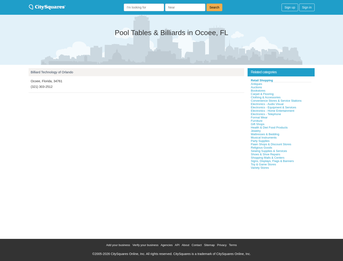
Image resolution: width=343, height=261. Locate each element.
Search (214, 7)
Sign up (289, 7)
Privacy (222, 245)
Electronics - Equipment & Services (273, 107)
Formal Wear (259, 117)
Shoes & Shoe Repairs (265, 154)
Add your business (118, 245)
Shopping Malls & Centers (267, 157)
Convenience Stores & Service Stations (276, 100)
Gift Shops (258, 124)
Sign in (307, 7)
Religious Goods (261, 147)
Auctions (256, 87)
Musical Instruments (264, 137)
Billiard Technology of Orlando (52, 72)
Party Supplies (260, 141)
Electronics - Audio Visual (267, 104)
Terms (233, 245)
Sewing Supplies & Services (269, 151)
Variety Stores (260, 167)
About (185, 245)
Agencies (167, 245)
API (177, 245)
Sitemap (209, 245)
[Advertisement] (281, 203)
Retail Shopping (262, 80)
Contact (197, 245)
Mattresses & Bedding (265, 134)
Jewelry (256, 131)
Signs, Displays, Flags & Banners (272, 161)
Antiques (256, 84)
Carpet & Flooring (262, 94)
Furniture (257, 120)
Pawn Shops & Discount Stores (271, 144)
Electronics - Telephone (266, 114)
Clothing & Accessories (266, 97)
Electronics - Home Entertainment (272, 110)
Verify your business (145, 245)
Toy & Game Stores (263, 164)
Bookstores (258, 90)
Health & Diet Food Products (269, 127)
